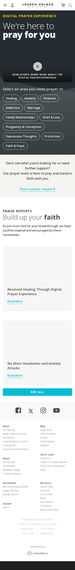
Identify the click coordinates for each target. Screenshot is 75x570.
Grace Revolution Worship (15, 449)
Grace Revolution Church (15, 441)
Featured (44, 490)
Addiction (13, 108)
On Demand (9, 462)
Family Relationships (20, 117)
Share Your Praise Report (52, 466)
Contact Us (45, 458)
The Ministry (9, 429)
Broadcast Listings (11, 469)
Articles (44, 437)
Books (43, 498)
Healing (11, 98)
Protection (52, 136)
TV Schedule (9, 466)
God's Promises (47, 433)
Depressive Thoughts (21, 136)
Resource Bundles (49, 509)
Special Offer (46, 486)
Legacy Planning (10, 490)
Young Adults (9, 445)
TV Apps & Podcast (12, 473)
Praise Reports (47, 441)
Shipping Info (46, 533)
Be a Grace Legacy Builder (16, 486)
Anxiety (30, 98)
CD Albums (45, 505)
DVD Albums (46, 502)
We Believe (8, 437)
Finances (49, 98)
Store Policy (28, 533)
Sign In (6, 507)
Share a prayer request (37, 189)
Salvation (44, 445)
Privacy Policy (27, 528)
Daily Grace (46, 429)
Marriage (33, 108)
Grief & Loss (51, 117)
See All (37, 392)
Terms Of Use (47, 528)
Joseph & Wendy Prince (14, 433)
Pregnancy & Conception (23, 127)
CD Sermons (46, 494)
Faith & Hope (15, 146)
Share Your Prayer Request (53, 462)
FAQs (43, 469)
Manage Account (11, 494)
